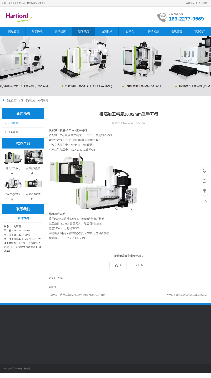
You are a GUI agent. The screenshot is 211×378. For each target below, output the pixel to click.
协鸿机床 (60, 31)
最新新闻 (13, 132)
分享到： (53, 287)
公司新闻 (43, 100)
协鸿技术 (106, 31)
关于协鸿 (37, 31)
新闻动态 (83, 31)
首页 (20, 100)
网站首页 (13, 31)
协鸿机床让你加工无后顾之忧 (191, 294)
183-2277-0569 (204, 171)
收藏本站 (190, 3)
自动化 (130, 31)
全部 (60, 277)
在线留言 (203, 3)
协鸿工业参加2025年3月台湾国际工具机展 (83, 294)
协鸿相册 (153, 31)
